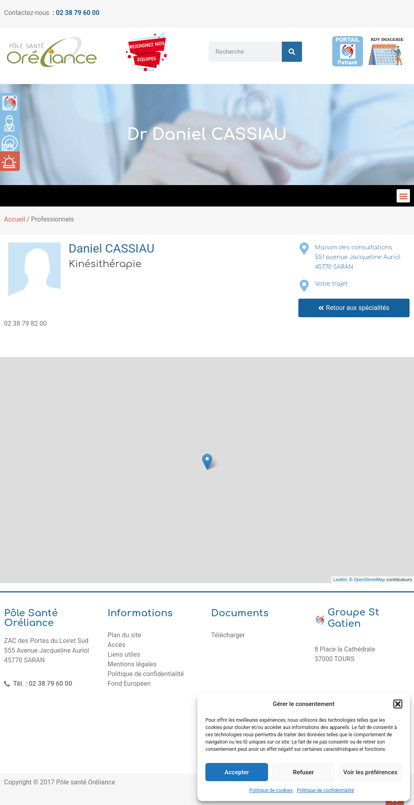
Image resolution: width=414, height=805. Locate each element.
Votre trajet (331, 284)
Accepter (236, 772)
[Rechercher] (292, 52)
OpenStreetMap (369, 579)
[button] (398, 704)
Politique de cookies (271, 790)
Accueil (14, 219)
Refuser (303, 772)
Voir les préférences (370, 772)
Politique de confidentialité (325, 790)
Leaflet (339, 579)
